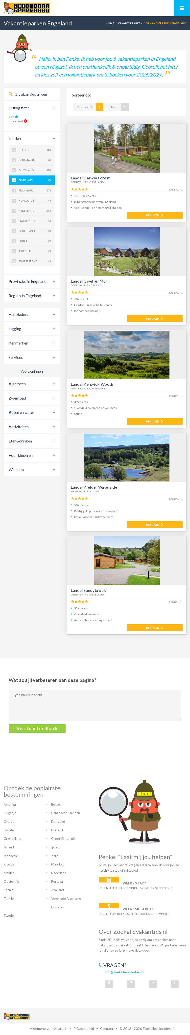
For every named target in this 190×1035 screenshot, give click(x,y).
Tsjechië (35, 251)
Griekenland (12, 839)
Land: (13, 117)
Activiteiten (19, 426)
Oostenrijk (35, 221)
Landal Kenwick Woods (92, 384)
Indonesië (11, 856)
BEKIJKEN (154, 215)
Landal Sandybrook (88, 590)
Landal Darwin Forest (90, 177)
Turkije (9, 899)
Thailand (57, 890)
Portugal (57, 881)
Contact (106, 1028)
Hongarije (35, 201)
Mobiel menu (182, 8)
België (35, 150)
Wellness (16, 469)
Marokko (58, 864)
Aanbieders (18, 314)
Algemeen (17, 383)
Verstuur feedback (37, 728)
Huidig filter (19, 107)
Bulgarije (10, 813)
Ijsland (56, 847)
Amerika (10, 804)
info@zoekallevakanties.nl (124, 972)
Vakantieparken (130, 23)
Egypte (9, 830)
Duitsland (35, 170)
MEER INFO (96, 215)
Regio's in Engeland (25, 295)
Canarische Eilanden (65, 813)
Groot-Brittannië (63, 839)
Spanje (35, 241)
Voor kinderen (21, 455)
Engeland (35, 180)
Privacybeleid (83, 1028)
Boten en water (21, 412)
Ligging (15, 328)
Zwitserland (35, 261)
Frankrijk (35, 190)
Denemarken (35, 160)
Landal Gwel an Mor (89, 281)
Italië (54, 856)
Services (16, 357)
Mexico (9, 873)
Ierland (9, 847)
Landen (15, 138)
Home (110, 23)
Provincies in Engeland (28, 281)
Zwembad (17, 398)
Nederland (35, 211)
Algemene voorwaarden (48, 1028)
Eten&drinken (20, 441)
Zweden (9, 916)
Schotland (35, 231)
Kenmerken (18, 343)
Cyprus (9, 822)
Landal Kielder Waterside (94, 487)
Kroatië (9, 864)
